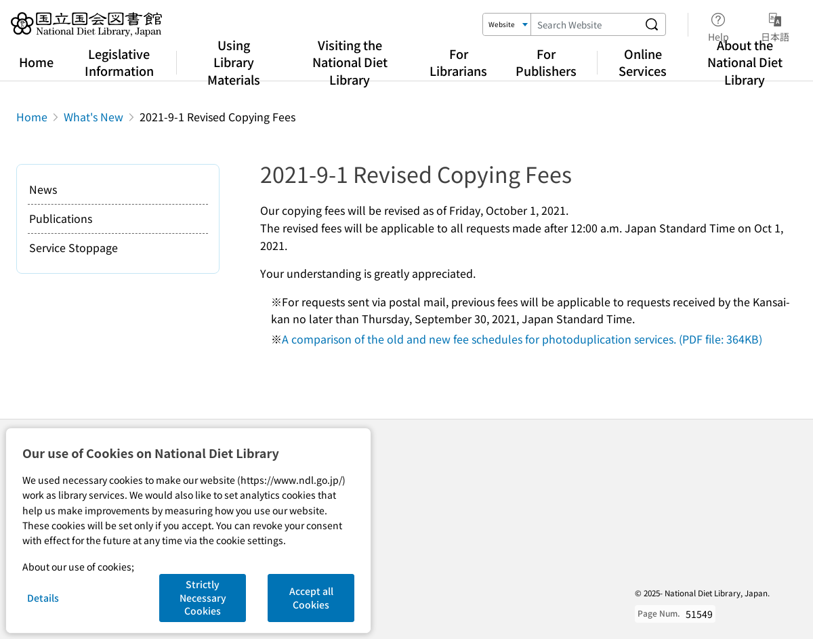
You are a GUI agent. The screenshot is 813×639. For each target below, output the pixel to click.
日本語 (775, 25)
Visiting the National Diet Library (350, 61)
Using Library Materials (233, 61)
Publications (60, 218)
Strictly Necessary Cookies (203, 597)
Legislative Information (119, 62)
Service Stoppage (73, 247)
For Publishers (546, 62)
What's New (93, 116)
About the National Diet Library (745, 61)
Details (43, 597)
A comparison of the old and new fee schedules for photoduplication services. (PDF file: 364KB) (522, 339)
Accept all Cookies (311, 597)
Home (36, 61)
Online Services (643, 62)
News (43, 189)
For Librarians (458, 62)
